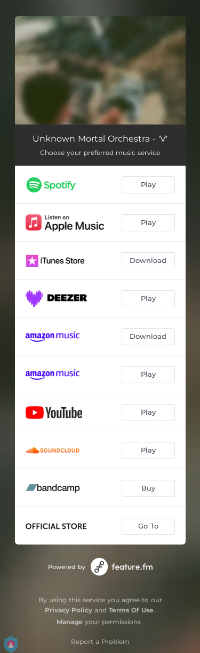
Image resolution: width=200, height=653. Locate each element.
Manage (70, 622)
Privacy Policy (68, 610)
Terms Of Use (131, 610)
